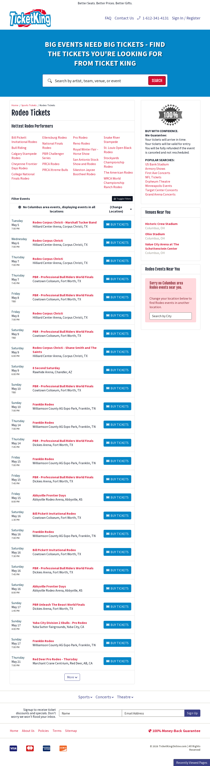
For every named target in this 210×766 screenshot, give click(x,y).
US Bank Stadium (157, 164)
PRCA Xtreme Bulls (55, 170)
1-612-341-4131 (153, 17)
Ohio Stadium (155, 234)
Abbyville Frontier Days (49, 495)
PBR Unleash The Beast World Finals (59, 604)
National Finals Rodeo (52, 145)
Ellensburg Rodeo (54, 137)
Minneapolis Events (158, 186)
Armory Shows (155, 168)
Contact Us (124, 17)
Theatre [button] (125, 696)
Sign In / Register (186, 17)
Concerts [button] (104, 696)
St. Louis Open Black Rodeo (117, 150)
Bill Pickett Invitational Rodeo (24, 139)
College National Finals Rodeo (22, 176)
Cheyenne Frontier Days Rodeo (24, 166)
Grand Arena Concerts (160, 194)
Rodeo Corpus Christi (48, 240)
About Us (28, 731)
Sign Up (192, 713)
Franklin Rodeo (43, 404)
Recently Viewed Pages (191, 762)
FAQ (108, 17)
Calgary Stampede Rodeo (24, 156)
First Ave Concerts (157, 173)
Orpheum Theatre (157, 181)
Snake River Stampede (112, 139)
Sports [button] (85, 696)
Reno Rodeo (81, 143)
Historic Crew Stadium (161, 224)
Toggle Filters (122, 198)
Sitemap (71, 731)
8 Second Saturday (46, 368)
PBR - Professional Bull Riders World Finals (63, 277)
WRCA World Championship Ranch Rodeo (114, 182)
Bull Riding (18, 148)
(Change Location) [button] (120, 209)
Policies (43, 731)
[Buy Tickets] (117, 224)
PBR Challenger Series (53, 156)
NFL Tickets (153, 177)
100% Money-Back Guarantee (174, 730)
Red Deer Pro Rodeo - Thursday (55, 659)
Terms (57, 731)
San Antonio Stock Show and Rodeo (85, 161)
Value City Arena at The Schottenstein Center (162, 246)
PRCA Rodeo (50, 164)
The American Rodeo (118, 172)
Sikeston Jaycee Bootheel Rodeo (84, 172)
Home (14, 731)
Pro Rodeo (80, 137)
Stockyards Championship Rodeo (114, 162)
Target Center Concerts (161, 190)
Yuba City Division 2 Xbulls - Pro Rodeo (60, 623)
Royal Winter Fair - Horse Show (85, 151)
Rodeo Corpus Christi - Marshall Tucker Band (65, 222)
